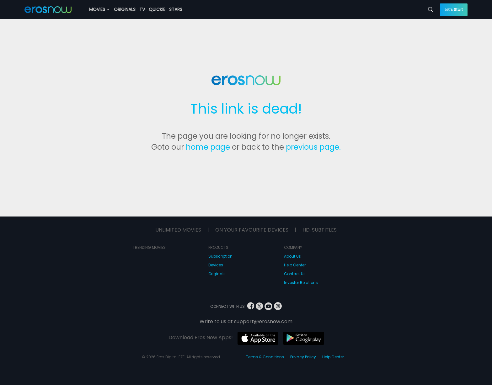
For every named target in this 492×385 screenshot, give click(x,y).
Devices (215, 265)
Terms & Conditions (265, 357)
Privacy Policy (303, 357)
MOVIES (99, 9)
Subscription (220, 256)
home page (208, 147)
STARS (175, 9)
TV (142, 9)
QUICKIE (157, 9)
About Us (292, 256)
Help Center (295, 265)
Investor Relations (301, 282)
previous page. (313, 147)
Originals (217, 273)
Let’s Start (454, 9)
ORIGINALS (125, 9)
